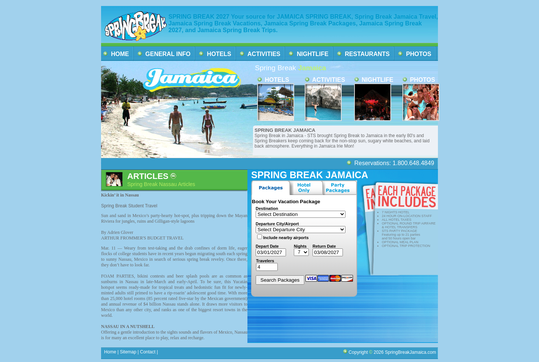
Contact (148, 352)
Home (110, 352)
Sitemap (127, 352)
